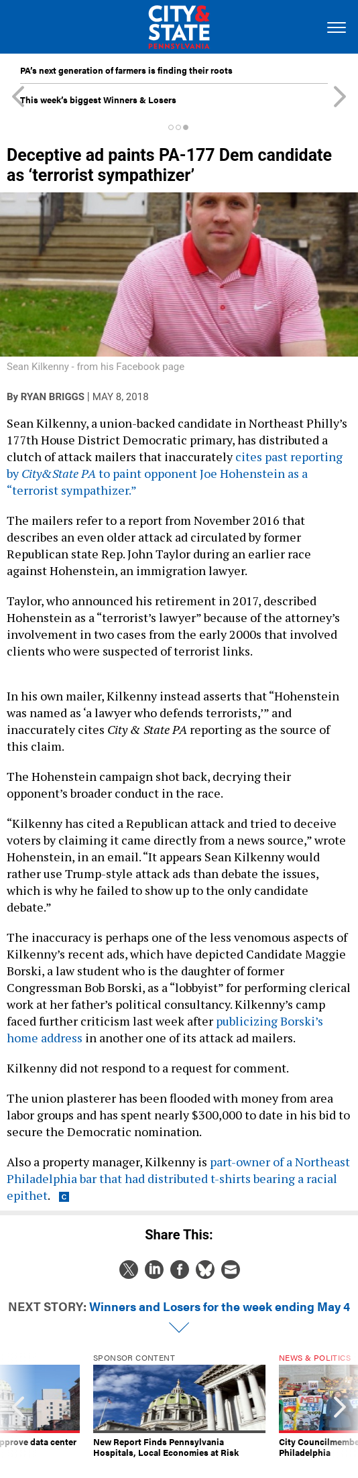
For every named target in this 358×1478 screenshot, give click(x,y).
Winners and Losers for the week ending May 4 (219, 1306)
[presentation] (18, 1405)
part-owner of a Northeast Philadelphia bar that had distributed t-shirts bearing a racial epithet (178, 1178)
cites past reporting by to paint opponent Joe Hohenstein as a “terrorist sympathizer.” (175, 473)
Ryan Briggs (52, 397)
